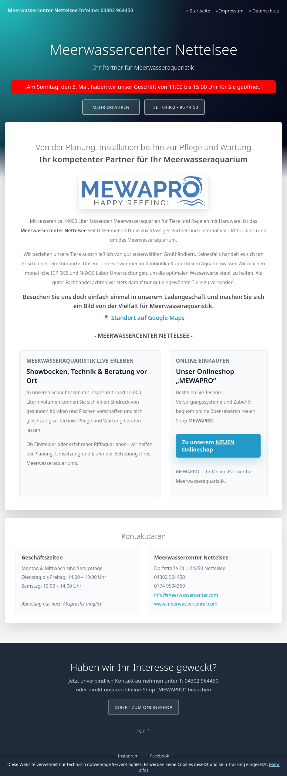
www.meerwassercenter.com (186, 603)
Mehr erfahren (111, 107)
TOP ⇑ (143, 731)
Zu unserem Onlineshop (208, 445)
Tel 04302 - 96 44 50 (174, 107)
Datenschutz (265, 11)
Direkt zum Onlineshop (143, 707)
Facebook (159, 756)
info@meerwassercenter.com (186, 595)
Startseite (200, 11)
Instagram (128, 756)
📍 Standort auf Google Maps (144, 318)
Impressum (231, 11)
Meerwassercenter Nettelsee (43, 10)
